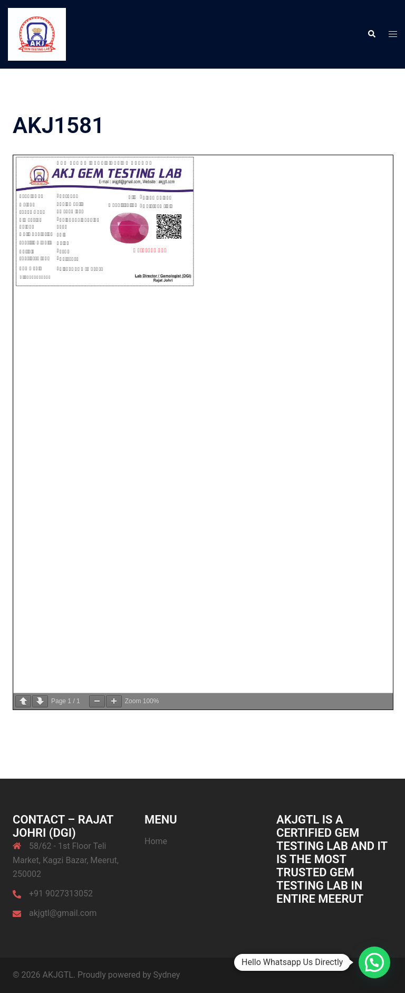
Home (155, 841)
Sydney (166, 975)
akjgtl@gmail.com (63, 913)
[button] (371, 34)
